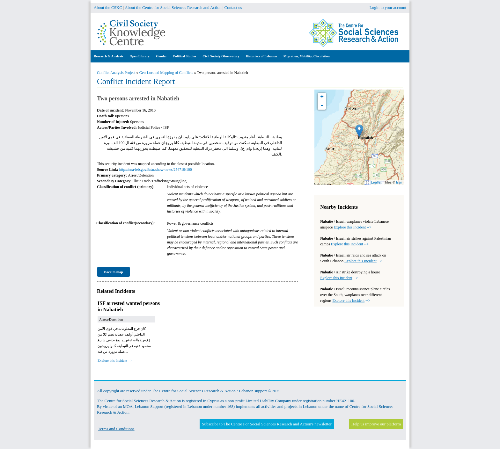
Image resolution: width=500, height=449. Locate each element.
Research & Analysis (108, 56)
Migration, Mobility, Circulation (306, 56)
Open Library (140, 56)
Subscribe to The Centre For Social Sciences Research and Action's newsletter (266, 424)
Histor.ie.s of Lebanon (261, 56)
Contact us (233, 7)
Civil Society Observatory (220, 56)
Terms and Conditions (116, 428)
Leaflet (376, 182)
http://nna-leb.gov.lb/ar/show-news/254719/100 (155, 169)
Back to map (113, 272)
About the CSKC (108, 7)
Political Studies (184, 56)
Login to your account (388, 7)
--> (115, 360)
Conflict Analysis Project (116, 72)
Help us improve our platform (376, 424)
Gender (161, 56)
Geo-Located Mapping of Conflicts (166, 72)
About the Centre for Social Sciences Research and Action (173, 7)
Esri (399, 182)
